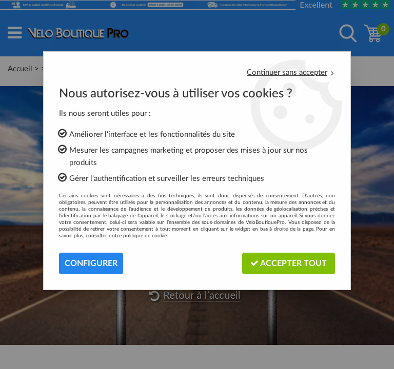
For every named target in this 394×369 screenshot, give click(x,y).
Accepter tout (288, 263)
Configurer (91, 263)
